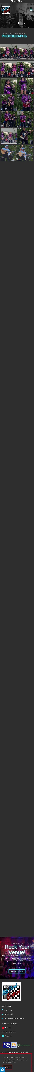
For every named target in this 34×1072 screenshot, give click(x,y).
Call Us (15, 1)
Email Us (22, 1)
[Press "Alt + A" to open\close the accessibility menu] (2, 1069)
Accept (7, 1067)
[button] (17, 971)
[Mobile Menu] (31, 10)
